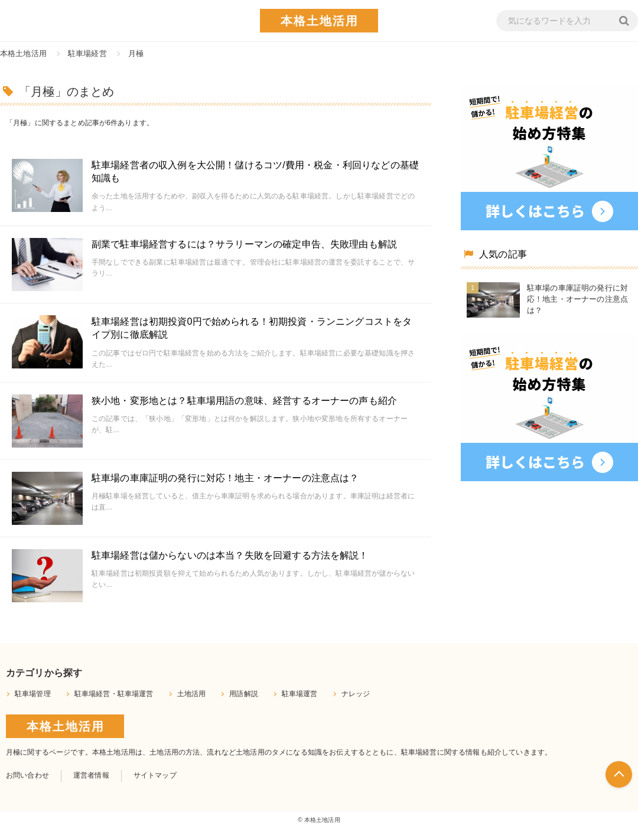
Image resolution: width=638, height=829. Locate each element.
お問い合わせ (27, 775)
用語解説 (243, 694)
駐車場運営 (300, 694)
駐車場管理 (33, 694)
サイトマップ (155, 775)
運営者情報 (91, 775)
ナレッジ (355, 694)
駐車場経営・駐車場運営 (114, 694)
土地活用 (191, 694)
